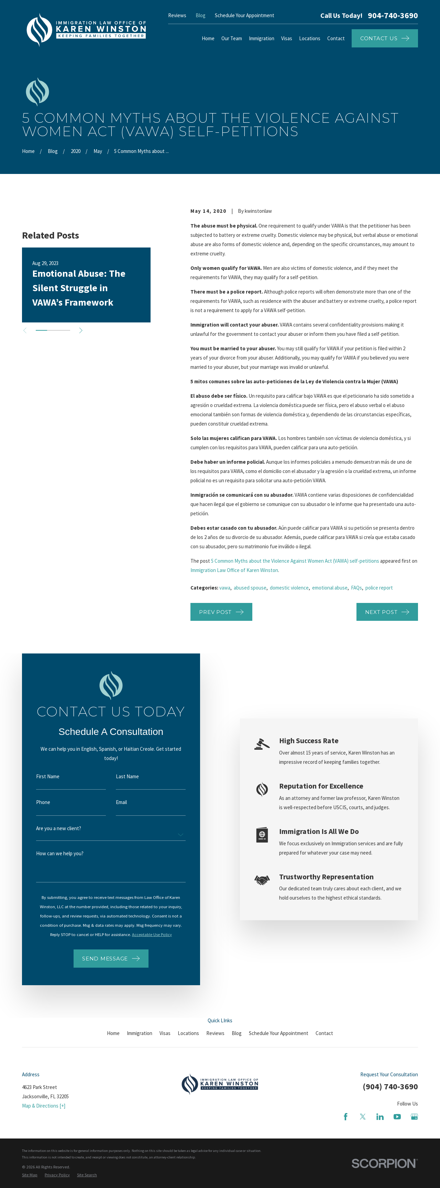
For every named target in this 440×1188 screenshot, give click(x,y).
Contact (324, 1033)
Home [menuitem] (208, 38)
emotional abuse (330, 587)
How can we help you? (53, 853)
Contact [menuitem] (336, 38)
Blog (201, 15)
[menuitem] (29, 1175)
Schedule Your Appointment (244, 15)
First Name (41, 776)
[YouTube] (397, 1116)
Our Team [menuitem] (231, 38)
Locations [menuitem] (309, 38)
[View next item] (81, 330)
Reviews (177, 15)
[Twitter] (362, 1116)
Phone (36, 802)
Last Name (120, 776)
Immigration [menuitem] (261, 38)
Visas (165, 1033)
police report (379, 587)
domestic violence (289, 587)
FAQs (356, 587)
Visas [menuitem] (286, 38)
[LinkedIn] (380, 1116)
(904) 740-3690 (390, 1086)
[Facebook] (345, 1116)
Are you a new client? (51, 828)
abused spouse (250, 587)
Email (114, 802)
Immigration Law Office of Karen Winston (234, 570)
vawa (224, 587)
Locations (188, 1033)
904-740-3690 (393, 15)
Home (113, 1033)
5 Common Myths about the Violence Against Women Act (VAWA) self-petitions (295, 561)
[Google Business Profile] (414, 1116)
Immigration (139, 1033)
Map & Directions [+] (43, 1105)
